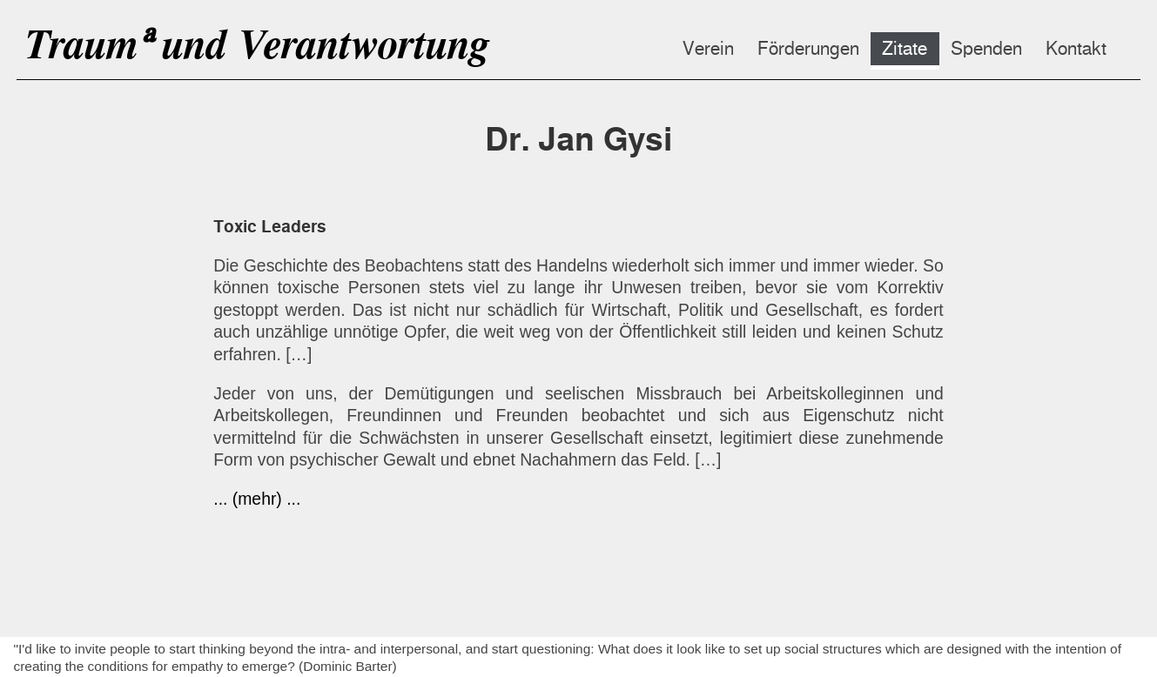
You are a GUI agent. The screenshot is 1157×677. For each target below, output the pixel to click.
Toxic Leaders (269, 227)
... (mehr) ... (256, 498)
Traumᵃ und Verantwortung (256, 44)
